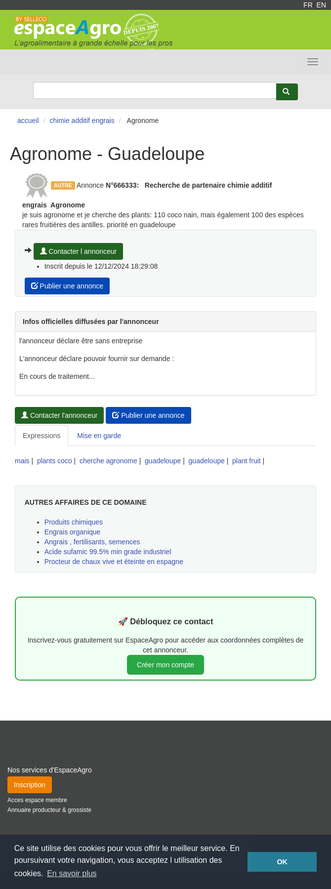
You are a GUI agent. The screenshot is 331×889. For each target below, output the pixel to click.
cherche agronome (108, 461)
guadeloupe (163, 461)
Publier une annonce (67, 286)
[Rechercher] (287, 91)
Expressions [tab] (41, 436)
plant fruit (246, 461)
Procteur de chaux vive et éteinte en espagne (113, 562)
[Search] (155, 90)
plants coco (54, 461)
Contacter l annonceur (78, 251)
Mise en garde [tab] (99, 436)
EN (321, 5)
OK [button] (282, 862)
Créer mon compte (165, 665)
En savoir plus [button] (72, 873)
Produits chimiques (73, 522)
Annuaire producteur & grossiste (49, 810)
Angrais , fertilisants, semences (92, 542)
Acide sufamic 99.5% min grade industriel (107, 552)
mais (22, 461)
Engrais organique (72, 532)
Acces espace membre (37, 800)
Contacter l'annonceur (59, 415)
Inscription (29, 785)
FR (308, 5)
